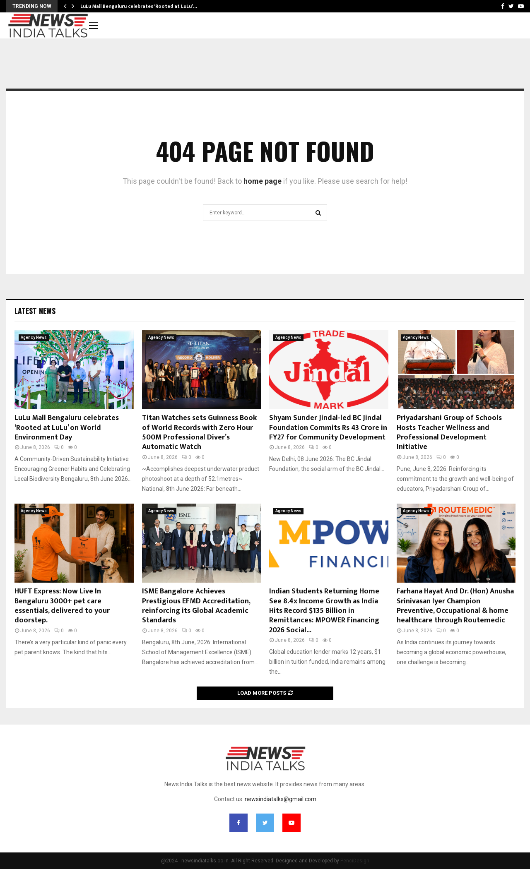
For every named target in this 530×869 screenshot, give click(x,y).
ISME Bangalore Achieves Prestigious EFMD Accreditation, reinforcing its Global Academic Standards (196, 606)
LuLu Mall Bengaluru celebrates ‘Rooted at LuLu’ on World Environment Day (66, 428)
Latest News (34, 310)
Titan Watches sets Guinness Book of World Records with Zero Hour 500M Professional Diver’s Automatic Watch (199, 432)
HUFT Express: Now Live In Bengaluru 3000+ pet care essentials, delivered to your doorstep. (62, 606)
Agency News (34, 337)
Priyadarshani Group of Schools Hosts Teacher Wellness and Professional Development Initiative (449, 432)
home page (262, 181)
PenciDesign (354, 861)
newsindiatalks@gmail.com (280, 799)
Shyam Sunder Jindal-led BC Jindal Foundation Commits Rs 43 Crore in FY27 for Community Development (328, 428)
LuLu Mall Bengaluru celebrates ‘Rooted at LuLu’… (138, 6)
